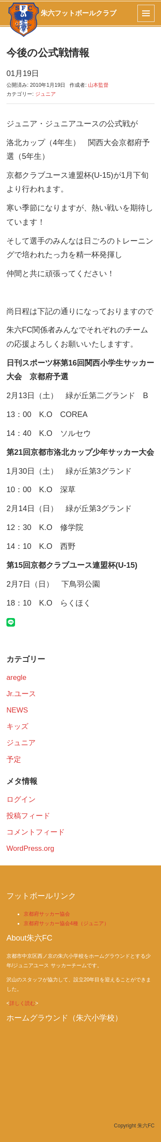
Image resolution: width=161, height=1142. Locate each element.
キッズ (17, 726)
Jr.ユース (21, 694)
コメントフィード (35, 832)
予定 (13, 759)
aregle (16, 677)
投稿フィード (28, 816)
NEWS (17, 710)
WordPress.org (30, 848)
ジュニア (45, 94)
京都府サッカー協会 (47, 914)
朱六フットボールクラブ (78, 13)
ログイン (21, 799)
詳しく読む (22, 1003)
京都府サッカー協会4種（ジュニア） (66, 923)
